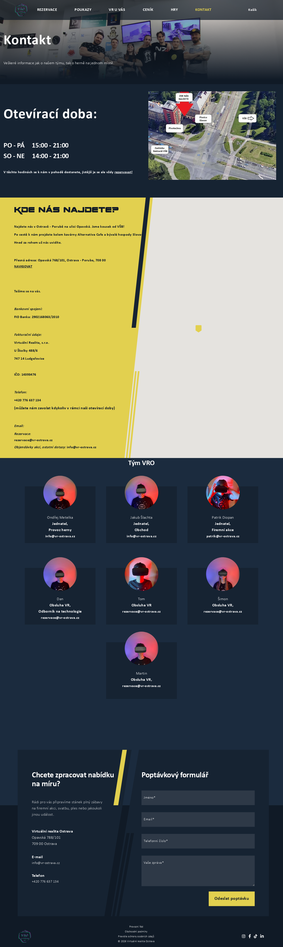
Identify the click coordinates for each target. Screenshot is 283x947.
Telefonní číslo (155, 841)
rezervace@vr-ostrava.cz (33, 440)
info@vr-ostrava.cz (60, 536)
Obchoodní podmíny (136, 932)
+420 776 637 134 (45, 881)
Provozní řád (136, 927)
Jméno (149, 798)
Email (148, 819)
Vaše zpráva (153, 863)
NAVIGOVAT (23, 266)
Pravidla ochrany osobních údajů (136, 936)
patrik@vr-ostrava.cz (223, 536)
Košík (252, 10)
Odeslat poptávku (231, 899)
